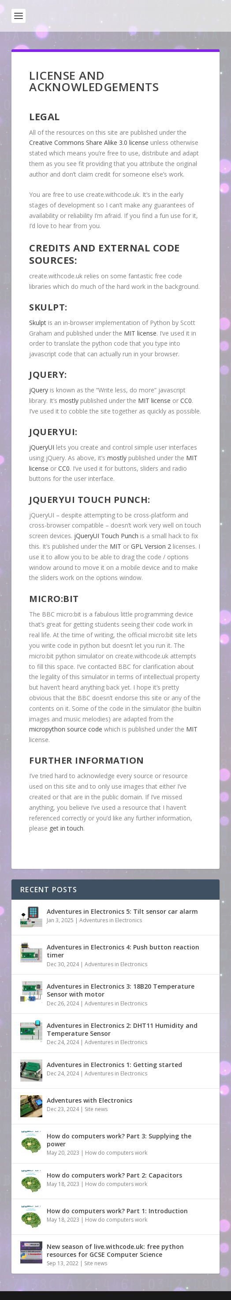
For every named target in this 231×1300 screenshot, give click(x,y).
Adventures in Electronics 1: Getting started (114, 1064)
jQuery (38, 390)
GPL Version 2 (151, 546)
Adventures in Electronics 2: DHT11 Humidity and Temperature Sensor (122, 1029)
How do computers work (116, 1152)
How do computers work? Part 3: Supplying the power (119, 1140)
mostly (68, 400)
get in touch (66, 828)
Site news (96, 1109)
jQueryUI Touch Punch (106, 536)
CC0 (186, 400)
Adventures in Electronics (110, 920)
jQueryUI (41, 447)
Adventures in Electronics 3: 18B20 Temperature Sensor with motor (120, 990)
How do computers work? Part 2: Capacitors (114, 1175)
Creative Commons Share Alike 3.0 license (89, 142)
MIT (116, 546)
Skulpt (37, 322)
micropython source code (65, 729)
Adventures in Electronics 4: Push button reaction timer (123, 951)
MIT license (140, 333)
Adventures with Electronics (89, 1100)
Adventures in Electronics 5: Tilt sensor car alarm (122, 911)
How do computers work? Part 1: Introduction (117, 1211)
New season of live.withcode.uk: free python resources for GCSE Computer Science (115, 1250)
